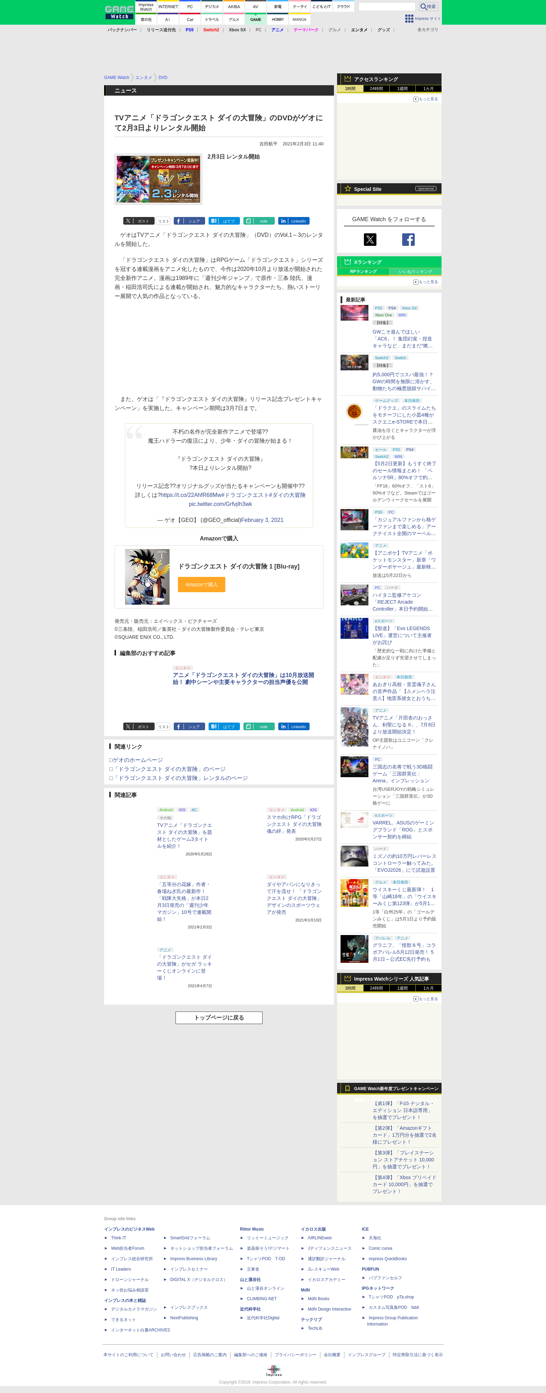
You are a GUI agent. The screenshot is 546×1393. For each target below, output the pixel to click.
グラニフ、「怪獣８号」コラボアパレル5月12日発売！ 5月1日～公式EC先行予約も (404, 952)
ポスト (143, 221)
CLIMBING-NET (262, 1298)
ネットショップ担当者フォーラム (201, 1248)
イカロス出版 (313, 1229)
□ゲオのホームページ (136, 760)
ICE (365, 1229)
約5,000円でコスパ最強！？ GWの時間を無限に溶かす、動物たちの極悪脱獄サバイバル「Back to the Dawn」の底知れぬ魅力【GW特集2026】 (404, 388)
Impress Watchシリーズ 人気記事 (391, 979)
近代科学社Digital (263, 1317)
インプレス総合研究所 (132, 1258)
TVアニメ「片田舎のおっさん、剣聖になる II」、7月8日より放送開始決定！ (404, 724)
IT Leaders (121, 1269)
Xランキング (368, 262)
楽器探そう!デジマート (268, 1248)
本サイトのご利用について (128, 1354)
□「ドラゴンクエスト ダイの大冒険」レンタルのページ (178, 778)
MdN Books (318, 1298)
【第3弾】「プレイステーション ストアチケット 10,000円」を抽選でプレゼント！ (403, 1159)
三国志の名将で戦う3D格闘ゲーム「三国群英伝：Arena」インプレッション (402, 773)
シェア (194, 221)
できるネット (123, 1319)
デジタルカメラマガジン (134, 1309)
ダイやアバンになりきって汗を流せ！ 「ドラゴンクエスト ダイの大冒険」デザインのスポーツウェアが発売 (294, 898)
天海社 (375, 1237)
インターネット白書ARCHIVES (140, 1330)
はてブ (229, 221)
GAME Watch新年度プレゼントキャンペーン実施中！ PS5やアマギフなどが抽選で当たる (396, 1090)
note (263, 221)
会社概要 (332, 1354)
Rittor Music (252, 1229)
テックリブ (311, 1319)
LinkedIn (298, 221)
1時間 (350, 88)
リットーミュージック (268, 1237)
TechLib (315, 1328)
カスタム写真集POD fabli (394, 1307)
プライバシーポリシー (296, 1354)
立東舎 (253, 1269)
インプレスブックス (189, 1307)
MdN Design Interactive (329, 1309)
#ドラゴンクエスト (245, 495)
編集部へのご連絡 (250, 1354)
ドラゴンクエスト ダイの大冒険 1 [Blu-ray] (238, 566)
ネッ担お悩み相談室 (130, 1290)
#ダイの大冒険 (287, 495)
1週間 (402, 88)
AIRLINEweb (320, 1237)
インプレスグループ (366, 1354)
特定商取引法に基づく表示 (418, 1354)
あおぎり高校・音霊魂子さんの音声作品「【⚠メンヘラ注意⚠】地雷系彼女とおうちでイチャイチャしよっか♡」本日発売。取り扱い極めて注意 (404, 698)
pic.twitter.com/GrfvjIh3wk (220, 504)
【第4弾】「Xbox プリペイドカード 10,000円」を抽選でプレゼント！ (405, 1184)
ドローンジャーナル (130, 1279)
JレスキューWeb (323, 1269)
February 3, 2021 (262, 520)
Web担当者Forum (127, 1248)
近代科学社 (250, 1309)
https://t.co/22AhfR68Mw (191, 495)
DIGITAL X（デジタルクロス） (199, 1279)
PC (259, 29)
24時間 (376, 88)
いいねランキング (415, 271)
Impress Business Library (193, 1258)
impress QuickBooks (388, 1258)
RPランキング (363, 271)
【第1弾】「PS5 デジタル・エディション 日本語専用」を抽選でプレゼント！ (404, 1110)
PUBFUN (370, 1269)
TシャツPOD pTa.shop (391, 1297)
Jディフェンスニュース (330, 1248)
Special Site (368, 189)
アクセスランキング (376, 79)
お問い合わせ (173, 1354)
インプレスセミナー (189, 1269)
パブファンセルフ (385, 1277)
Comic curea (380, 1248)
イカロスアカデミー (326, 1279)
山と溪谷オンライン (265, 1288)
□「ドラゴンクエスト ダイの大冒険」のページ (167, 769)
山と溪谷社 (250, 1279)
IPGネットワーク (378, 1288)
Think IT (118, 1237)
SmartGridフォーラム (190, 1237)
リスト (164, 221)
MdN (305, 1290)
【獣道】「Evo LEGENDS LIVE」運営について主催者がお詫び (402, 635)
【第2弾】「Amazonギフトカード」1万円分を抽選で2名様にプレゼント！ (405, 1135)
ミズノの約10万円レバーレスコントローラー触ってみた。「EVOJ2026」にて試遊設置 (405, 863)
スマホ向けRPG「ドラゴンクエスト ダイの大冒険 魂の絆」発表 (294, 824)
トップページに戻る (219, 1018)
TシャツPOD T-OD (266, 1258)
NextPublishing (184, 1317)
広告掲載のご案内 (210, 1354)
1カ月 (428, 88)
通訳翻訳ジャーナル (326, 1258)
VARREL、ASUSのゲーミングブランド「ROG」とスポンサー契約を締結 (403, 829)
